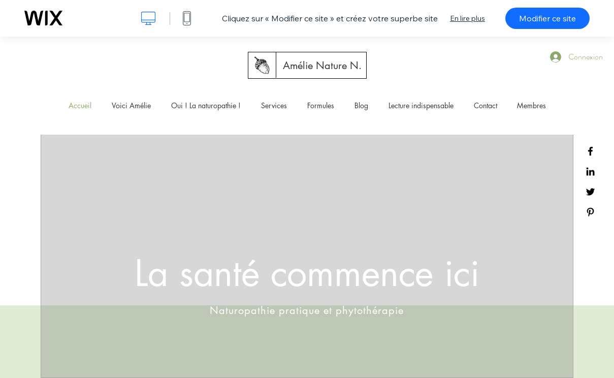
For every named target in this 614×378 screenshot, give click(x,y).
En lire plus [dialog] (467, 18)
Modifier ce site (547, 18)
